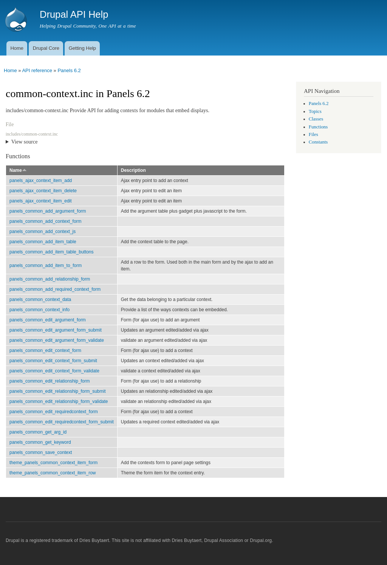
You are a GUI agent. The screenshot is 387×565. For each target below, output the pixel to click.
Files (313, 134)
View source (24, 142)
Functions (318, 127)
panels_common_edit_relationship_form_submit (57, 391)
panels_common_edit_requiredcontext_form (53, 411)
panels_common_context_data (40, 299)
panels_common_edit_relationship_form (49, 381)
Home (16, 48)
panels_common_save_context (40, 452)
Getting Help (82, 48)
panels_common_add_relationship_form (49, 279)
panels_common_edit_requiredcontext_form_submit (61, 422)
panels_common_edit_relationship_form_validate (58, 401)
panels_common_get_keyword (40, 442)
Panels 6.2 (68, 70)
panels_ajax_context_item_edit (40, 201)
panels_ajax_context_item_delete (43, 190)
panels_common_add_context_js (42, 231)
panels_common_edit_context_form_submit (53, 360)
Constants (318, 142)
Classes (316, 119)
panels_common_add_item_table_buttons (51, 252)
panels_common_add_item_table (42, 241)
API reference (37, 70)
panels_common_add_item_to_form (45, 265)
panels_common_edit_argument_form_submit (55, 330)
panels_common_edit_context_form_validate (54, 371)
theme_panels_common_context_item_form (53, 462)
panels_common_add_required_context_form (55, 289)
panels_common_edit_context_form (45, 350)
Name (18, 170)
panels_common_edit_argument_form (47, 320)
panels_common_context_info (39, 309)
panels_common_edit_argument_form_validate (56, 340)
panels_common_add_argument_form (47, 211)
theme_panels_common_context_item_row (52, 472)
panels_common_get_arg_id (38, 432)
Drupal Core (46, 48)
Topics (315, 111)
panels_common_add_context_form (45, 221)
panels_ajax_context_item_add (40, 180)
